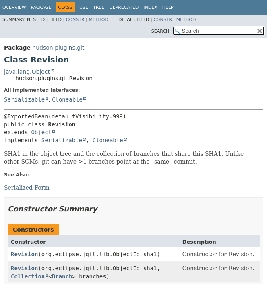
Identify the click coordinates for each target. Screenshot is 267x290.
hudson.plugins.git (58, 47)
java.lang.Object (27, 71)
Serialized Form (27, 187)
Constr (75, 19)
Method (98, 19)
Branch (62, 276)
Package (41, 7)
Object (41, 132)
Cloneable (67, 99)
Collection (28, 276)
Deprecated (124, 7)
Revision (24, 254)
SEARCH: (161, 31)
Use (83, 7)
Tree (98, 7)
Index (150, 7)
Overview (14, 7)
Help (168, 7)
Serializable (24, 99)
